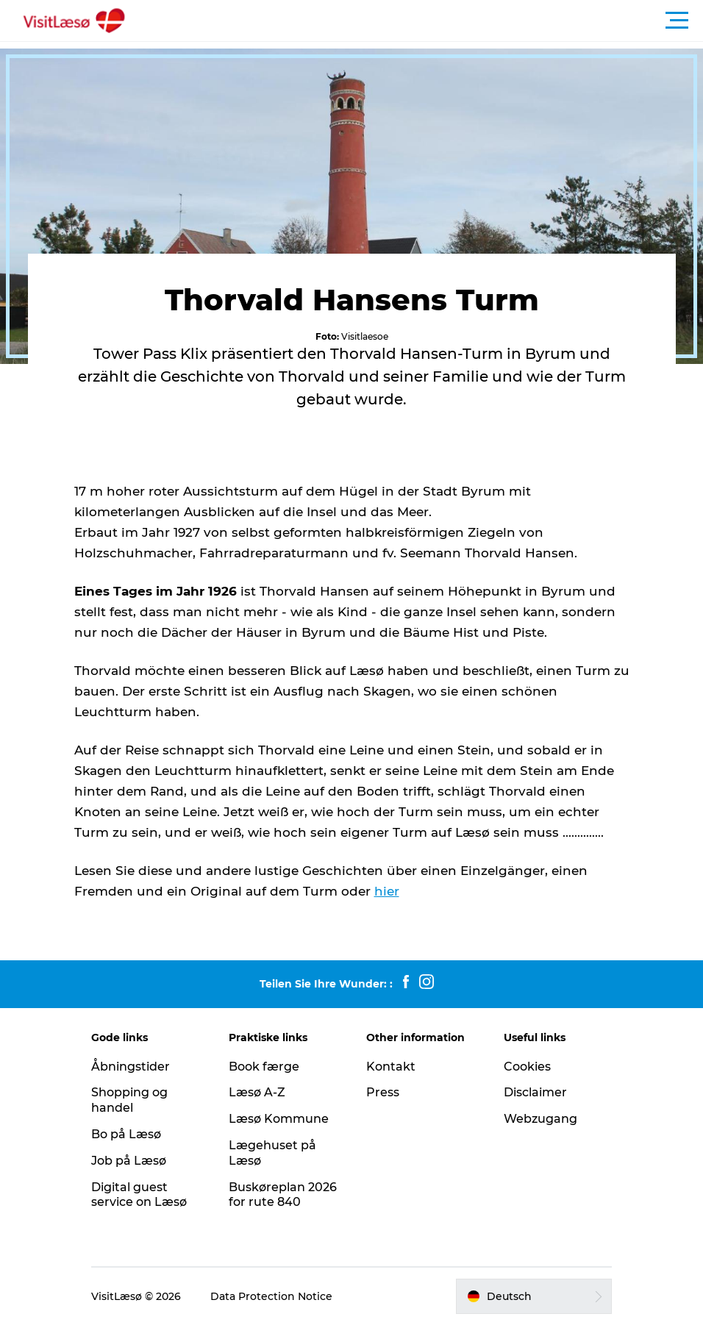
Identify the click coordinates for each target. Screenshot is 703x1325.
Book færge (264, 1067)
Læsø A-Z (257, 1092)
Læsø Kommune (279, 1119)
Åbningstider (130, 1067)
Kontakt (390, 1067)
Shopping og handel (129, 1100)
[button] (417, 20)
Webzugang (540, 1119)
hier (386, 891)
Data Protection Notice (271, 1296)
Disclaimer (535, 1092)
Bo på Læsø (126, 1134)
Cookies (527, 1067)
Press (382, 1092)
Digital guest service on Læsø (139, 1195)
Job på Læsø (128, 1161)
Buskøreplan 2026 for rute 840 (283, 1195)
